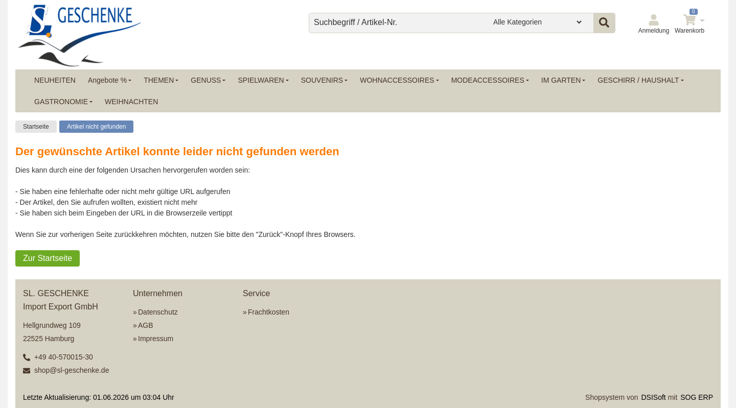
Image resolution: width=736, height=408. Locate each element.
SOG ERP (696, 397)
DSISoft (653, 397)
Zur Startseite (47, 258)
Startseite (36, 126)
